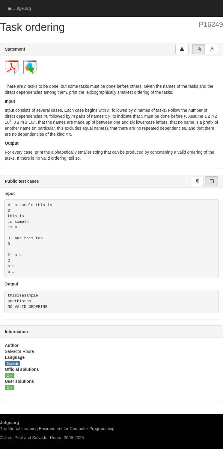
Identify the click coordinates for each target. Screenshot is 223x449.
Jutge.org (17, 8)
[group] (198, 49)
